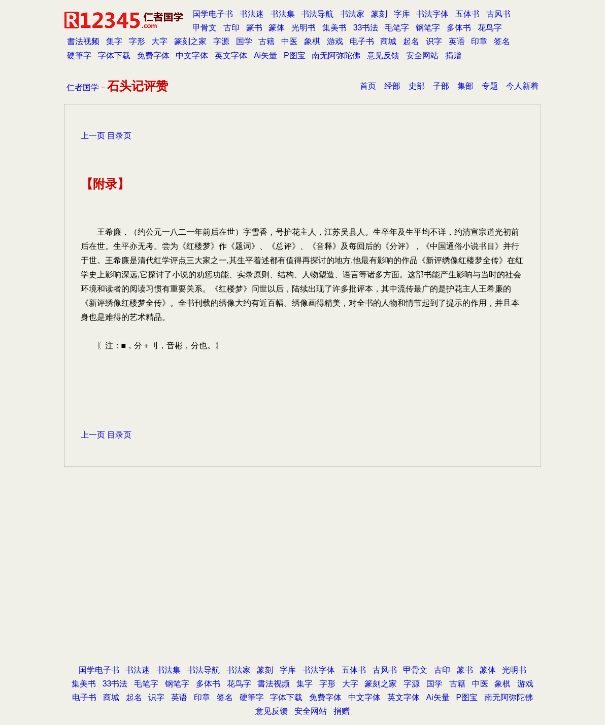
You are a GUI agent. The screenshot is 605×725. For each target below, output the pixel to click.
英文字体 (231, 55)
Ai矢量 (265, 55)
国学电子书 (212, 14)
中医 (289, 41)
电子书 (362, 41)
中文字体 (192, 55)
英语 (457, 41)
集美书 (334, 27)
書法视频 (83, 41)
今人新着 (522, 86)
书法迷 (252, 14)
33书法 (366, 27)
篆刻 (379, 14)
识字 (434, 41)
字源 (221, 41)
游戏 (335, 41)
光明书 (303, 27)
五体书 (467, 14)
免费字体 (153, 55)
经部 (392, 86)
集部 (465, 86)
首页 (368, 86)
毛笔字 (397, 27)
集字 (114, 41)
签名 (502, 41)
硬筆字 (79, 55)
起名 (411, 41)
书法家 (352, 14)
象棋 (312, 41)
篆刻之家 (190, 41)
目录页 (119, 135)
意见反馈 (383, 55)
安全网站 (422, 55)
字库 (402, 14)
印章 (479, 41)
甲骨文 (204, 27)
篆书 (254, 27)
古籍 (266, 41)
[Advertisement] (302, 581)
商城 (388, 41)
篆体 (276, 27)
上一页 (93, 135)
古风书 (498, 14)
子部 (441, 86)
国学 (244, 41)
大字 (159, 41)
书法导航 (317, 14)
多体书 (459, 27)
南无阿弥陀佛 (336, 55)
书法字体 (432, 14)
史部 (417, 86)
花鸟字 (490, 27)
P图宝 (295, 55)
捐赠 (453, 55)
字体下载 (114, 55)
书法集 (283, 14)
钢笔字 (428, 27)
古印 (231, 27)
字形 (137, 41)
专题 (490, 86)
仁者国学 (82, 87)
